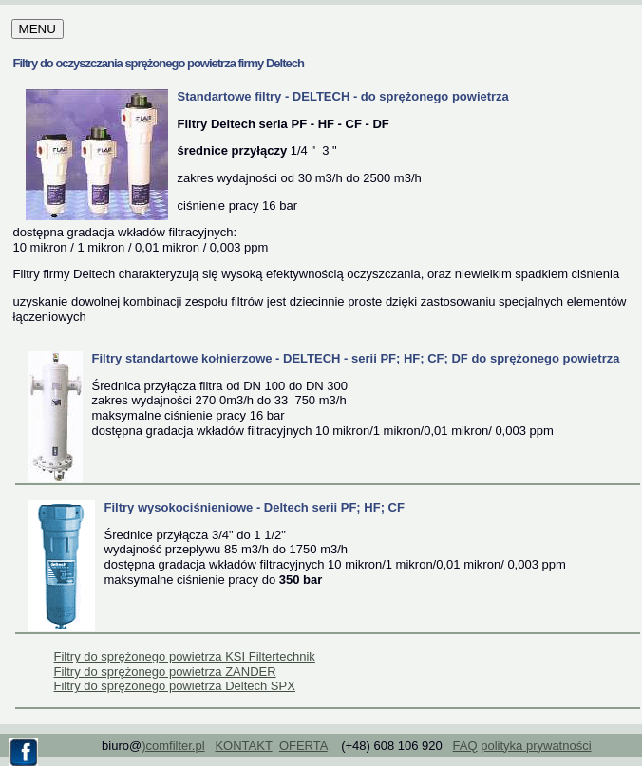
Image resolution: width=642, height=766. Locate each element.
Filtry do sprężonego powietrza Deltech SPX (174, 686)
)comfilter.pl (173, 745)
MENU (37, 29)
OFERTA (303, 745)
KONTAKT (243, 745)
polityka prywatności (536, 745)
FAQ (465, 745)
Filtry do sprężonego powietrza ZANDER (165, 671)
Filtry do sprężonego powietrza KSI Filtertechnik (184, 656)
